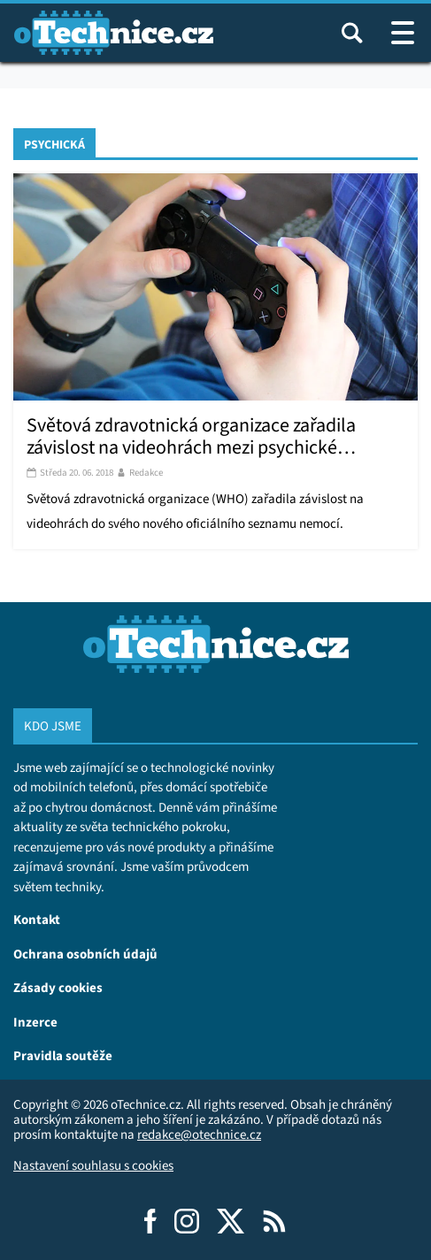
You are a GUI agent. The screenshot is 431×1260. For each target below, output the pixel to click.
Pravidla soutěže (62, 1055)
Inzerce (35, 1021)
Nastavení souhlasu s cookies (93, 1165)
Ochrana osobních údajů (85, 953)
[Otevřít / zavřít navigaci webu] (403, 33)
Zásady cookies (58, 987)
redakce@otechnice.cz (199, 1134)
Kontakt (36, 919)
